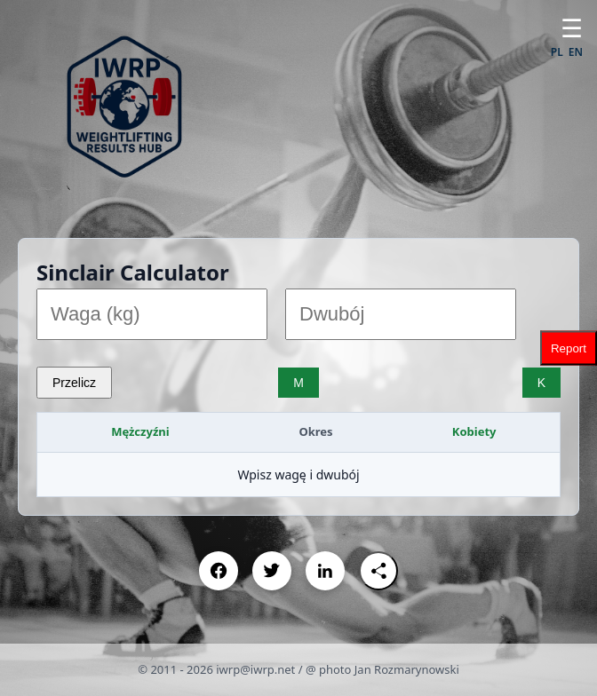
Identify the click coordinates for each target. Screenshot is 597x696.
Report (568, 348)
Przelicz (74, 383)
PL (557, 51)
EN (576, 51)
